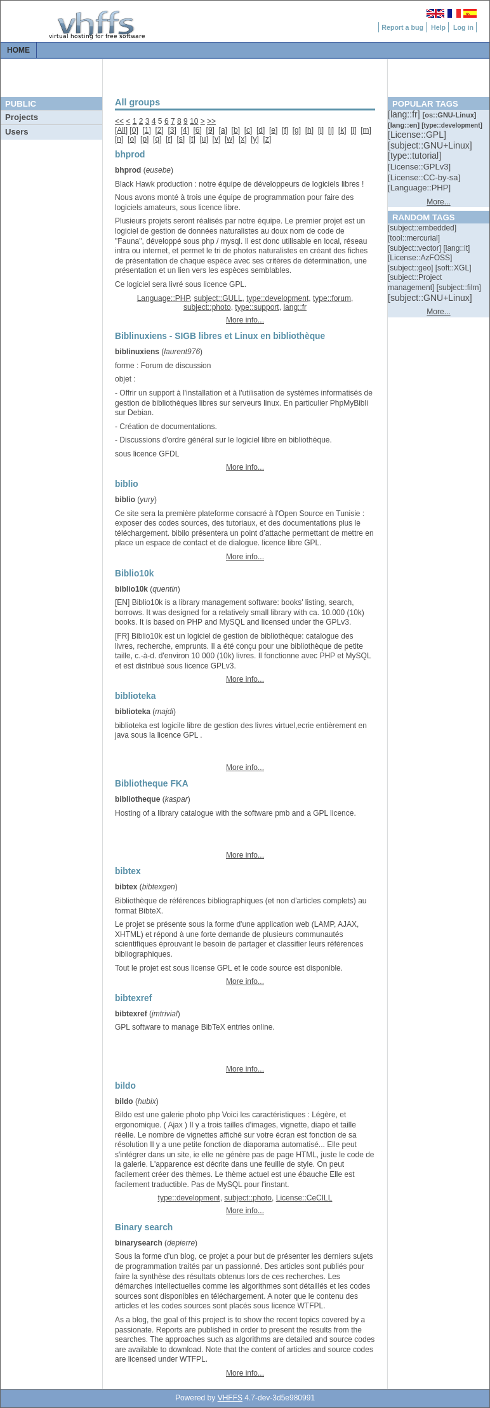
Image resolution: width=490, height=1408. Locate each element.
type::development (277, 298)
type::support (257, 307)
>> (211, 121)
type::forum (332, 298)
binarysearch (138, 1243)
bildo (124, 1101)
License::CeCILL (304, 1197)
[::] (405, 114)
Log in (463, 27)
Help (438, 27)
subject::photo (207, 307)
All (121, 130)
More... (438, 201)
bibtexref (131, 1013)
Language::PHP (163, 298)
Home (18, 50)
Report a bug (402, 27)
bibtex (126, 886)
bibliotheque (137, 799)
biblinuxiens (137, 351)
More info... (245, 319)
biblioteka (132, 711)
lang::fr (295, 307)
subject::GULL (218, 298)
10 (194, 121)
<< (119, 121)
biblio (125, 499)
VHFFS (230, 1397)
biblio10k (131, 589)
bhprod (128, 170)
